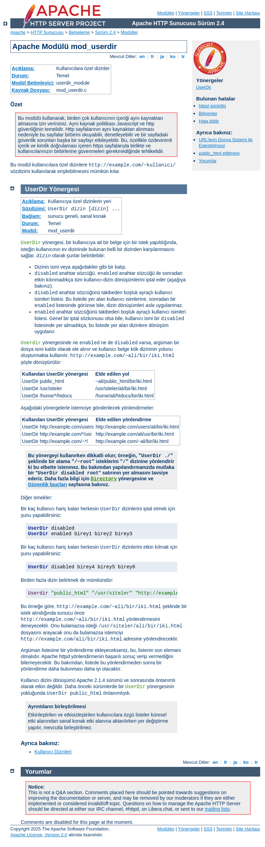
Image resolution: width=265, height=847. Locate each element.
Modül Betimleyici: (33, 83)
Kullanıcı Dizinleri (53, 751)
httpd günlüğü (212, 105)
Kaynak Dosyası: (31, 90)
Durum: (20, 75)
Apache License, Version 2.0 (38, 834)
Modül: (30, 230)
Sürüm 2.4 (105, 32)
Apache (18, 32)
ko (173, 56)
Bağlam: (31, 216)
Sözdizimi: (34, 208)
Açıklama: (23, 68)
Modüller (166, 13)
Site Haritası (248, 13)
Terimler (224, 13)
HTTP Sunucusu (47, 32)
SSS (208, 13)
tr (183, 56)
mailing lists (217, 809)
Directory (104, 479)
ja (162, 56)
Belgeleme (79, 32)
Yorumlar (208, 160)
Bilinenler (208, 113)
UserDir (203, 87)
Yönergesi (64, 189)
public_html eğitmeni (219, 153)
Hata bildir (209, 121)
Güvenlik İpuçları (47, 484)
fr (153, 56)
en (142, 56)
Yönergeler (189, 13)
